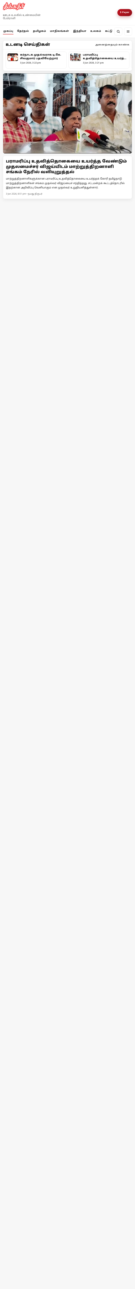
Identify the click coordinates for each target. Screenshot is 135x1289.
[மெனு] (128, 31)
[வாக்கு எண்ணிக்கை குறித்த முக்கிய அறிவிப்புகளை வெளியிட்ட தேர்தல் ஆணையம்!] (34, 414)
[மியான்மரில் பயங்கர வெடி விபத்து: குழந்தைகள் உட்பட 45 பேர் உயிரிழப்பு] (100, 1042)
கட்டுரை (111, 31)
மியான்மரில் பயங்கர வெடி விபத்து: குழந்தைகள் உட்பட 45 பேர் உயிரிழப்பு (97, 1074)
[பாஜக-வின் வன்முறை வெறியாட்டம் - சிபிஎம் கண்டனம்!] (67, 817)
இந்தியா (79, 31)
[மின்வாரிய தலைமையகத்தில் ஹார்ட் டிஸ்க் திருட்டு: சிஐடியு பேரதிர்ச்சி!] (67, 248)
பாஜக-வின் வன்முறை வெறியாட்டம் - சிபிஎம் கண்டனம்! (61, 858)
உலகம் (95, 31)
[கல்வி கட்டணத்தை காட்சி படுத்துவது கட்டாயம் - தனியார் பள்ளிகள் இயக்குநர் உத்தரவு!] (67, 631)
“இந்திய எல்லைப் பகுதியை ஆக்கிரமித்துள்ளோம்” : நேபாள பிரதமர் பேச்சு (34, 1075)
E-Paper (124, 12)
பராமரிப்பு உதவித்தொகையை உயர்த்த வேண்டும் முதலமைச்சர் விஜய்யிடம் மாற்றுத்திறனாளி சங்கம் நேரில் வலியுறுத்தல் (66, 167)
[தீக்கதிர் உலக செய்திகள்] (34, 979)
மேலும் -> (125, 203)
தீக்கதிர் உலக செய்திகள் (28, 1006)
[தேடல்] (118, 31)
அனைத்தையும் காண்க (112, 44)
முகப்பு (8, 31)
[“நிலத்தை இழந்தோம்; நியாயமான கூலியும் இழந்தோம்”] (67, 1137)
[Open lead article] (67, 113)
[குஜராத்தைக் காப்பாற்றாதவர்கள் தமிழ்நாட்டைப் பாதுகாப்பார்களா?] (100, 509)
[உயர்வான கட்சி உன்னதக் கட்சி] (34, 485)
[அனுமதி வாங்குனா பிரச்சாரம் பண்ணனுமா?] (100, 417)
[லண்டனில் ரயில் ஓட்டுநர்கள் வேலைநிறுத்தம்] (100, 979)
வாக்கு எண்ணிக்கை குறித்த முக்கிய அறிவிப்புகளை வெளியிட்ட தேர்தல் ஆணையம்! (33, 446)
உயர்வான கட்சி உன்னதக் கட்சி (33, 516)
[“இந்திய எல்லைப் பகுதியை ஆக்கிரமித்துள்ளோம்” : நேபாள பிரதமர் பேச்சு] (34, 1042)
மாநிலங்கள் (59, 31)
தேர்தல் (23, 31)
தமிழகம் (39, 31)
